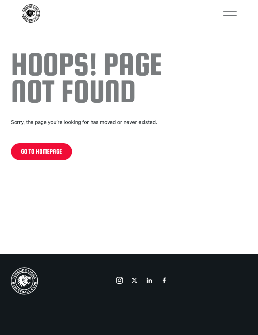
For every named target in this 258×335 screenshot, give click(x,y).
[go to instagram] (120, 281)
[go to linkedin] (150, 281)
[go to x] (135, 281)
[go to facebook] (165, 281)
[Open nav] (230, 13)
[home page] (24, 280)
